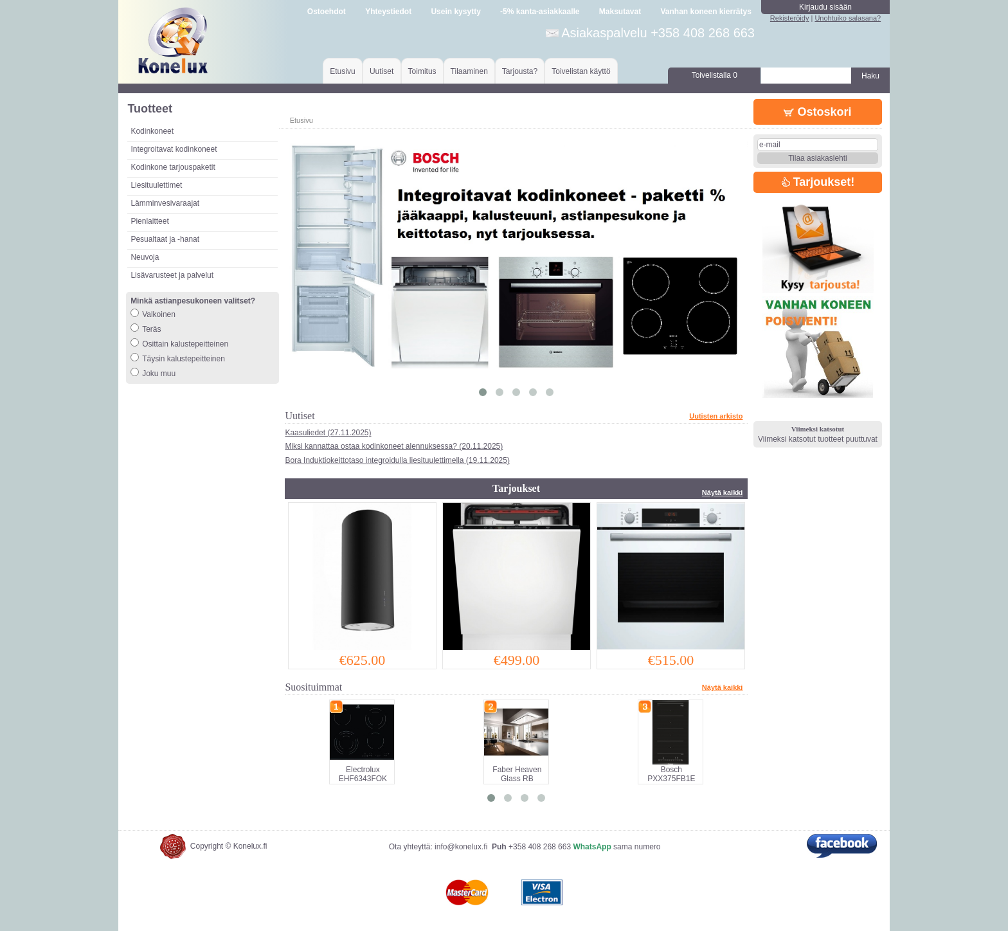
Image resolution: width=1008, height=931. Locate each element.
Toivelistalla (714, 75)
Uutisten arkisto (715, 416)
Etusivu (342, 71)
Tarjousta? (519, 71)
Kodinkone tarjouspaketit (172, 167)
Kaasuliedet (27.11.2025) (328, 432)
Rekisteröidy (789, 18)
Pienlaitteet (149, 221)
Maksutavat (620, 11)
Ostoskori (817, 111)
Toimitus (422, 71)
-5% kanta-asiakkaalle (539, 11)
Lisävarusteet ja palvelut (171, 275)
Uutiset (381, 71)
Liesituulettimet (156, 185)
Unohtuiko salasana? (848, 18)
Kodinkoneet (152, 131)
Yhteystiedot (388, 11)
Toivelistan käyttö (581, 71)
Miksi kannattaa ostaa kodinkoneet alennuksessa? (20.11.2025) (394, 446)
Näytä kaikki (722, 492)
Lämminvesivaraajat (164, 203)
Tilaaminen (469, 71)
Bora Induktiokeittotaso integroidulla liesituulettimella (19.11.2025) (397, 460)
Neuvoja (144, 257)
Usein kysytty (455, 11)
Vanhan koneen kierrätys (705, 11)
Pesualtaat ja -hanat (164, 239)
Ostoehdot (326, 11)
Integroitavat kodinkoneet (173, 149)
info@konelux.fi (461, 846)
